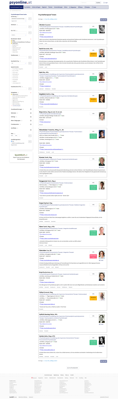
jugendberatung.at (38, 386)
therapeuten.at (87, 390)
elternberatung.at (12, 391)
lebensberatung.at (37, 390)
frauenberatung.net (38, 383)
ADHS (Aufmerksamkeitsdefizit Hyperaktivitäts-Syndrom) (20, 96)
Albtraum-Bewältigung (18, 101)
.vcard (46, 43)
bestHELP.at (11, 386)
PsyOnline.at (86, 382)
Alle (13, 141)
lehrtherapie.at (37, 391)
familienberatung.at (38, 382)
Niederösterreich (16, 48)
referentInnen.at (87, 383)
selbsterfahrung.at (87, 384)
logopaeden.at (37, 392)
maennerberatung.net (63, 380)
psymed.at (86, 380)
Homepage (15, 79)
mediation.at (61, 382)
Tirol (76, 378)
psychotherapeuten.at (63, 392)
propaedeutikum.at (63, 390)
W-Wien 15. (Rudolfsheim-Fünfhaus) (21, 42)
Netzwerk (41, 124)
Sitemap (62, 375)
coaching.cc (11, 388)
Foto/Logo (15, 72)
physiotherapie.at (62, 388)
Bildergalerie (15, 74)
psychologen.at (62, 391)
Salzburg (14, 50)
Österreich (15, 43)
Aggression (15, 100)
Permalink (41, 43)
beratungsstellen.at (13, 384)
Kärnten (14, 46)
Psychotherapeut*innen (16, 10)
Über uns (67, 375)
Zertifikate (41, 221)
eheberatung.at (12, 390)
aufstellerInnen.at (12, 382)
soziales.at (86, 387)
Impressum (31, 397)
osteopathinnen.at (63, 384)
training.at (86, 391)
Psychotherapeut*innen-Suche (19, 14)
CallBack (14, 81)
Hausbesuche (47, 221)
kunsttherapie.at (37, 388)
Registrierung (56, 375)
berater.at (11, 383)
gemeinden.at (37, 384)
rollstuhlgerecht (16, 83)
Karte (57, 28)
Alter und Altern (16, 104)
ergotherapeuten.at (13, 392)
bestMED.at (11, 387)
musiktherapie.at (62, 383)
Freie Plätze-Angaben (17, 69)
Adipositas (15, 98)
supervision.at (87, 388)
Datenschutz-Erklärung (23, 397)
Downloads (15, 78)
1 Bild (101, 260)
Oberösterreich (16, 49)
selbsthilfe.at (86, 386)
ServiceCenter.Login (48, 375)
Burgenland (15, 45)
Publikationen (47, 89)
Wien (13, 40)
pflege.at (61, 387)
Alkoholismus (15, 103)
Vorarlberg (81, 378)
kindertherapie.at (37, 387)
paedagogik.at (62, 386)
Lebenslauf (15, 76)
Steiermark (15, 52)
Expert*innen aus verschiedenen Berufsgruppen (21, 157)
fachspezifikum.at (37, 380)
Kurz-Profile (15, 70)
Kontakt (72, 375)
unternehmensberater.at (89, 392)
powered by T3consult (104, 397)
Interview (58, 287)
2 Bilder (101, 82)
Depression (15, 94)
